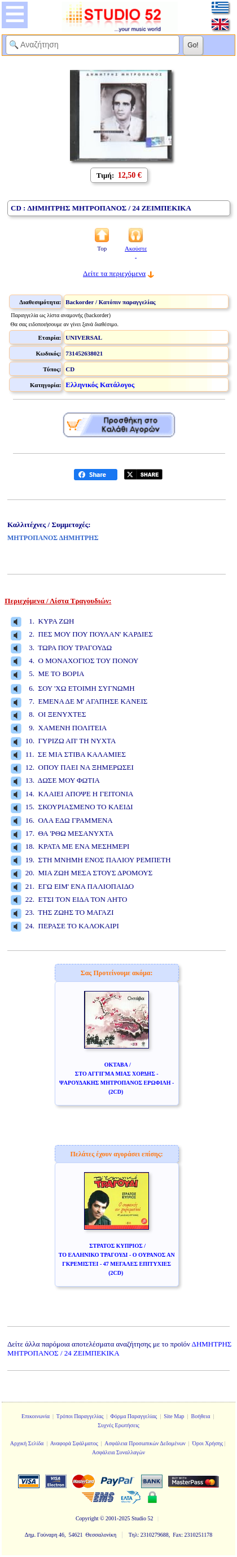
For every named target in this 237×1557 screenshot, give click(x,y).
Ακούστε (136, 251)
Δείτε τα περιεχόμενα (114, 273)
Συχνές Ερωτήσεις (118, 1425)
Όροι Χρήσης (207, 1443)
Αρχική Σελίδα (27, 1443)
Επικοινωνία (35, 1416)
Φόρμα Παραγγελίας (133, 1416)
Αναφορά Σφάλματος (74, 1443)
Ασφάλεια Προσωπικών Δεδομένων (145, 1443)
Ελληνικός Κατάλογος (99, 384)
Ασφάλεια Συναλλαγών (118, 1452)
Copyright (87, 1518)
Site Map (174, 1416)
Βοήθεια (200, 1416)
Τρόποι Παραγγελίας (80, 1416)
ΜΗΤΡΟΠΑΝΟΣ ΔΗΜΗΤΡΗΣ (53, 538)
